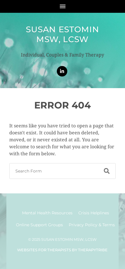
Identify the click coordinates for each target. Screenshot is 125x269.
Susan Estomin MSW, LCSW (62, 34)
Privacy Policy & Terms (92, 224)
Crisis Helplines (93, 212)
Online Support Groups (39, 224)
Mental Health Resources (47, 212)
